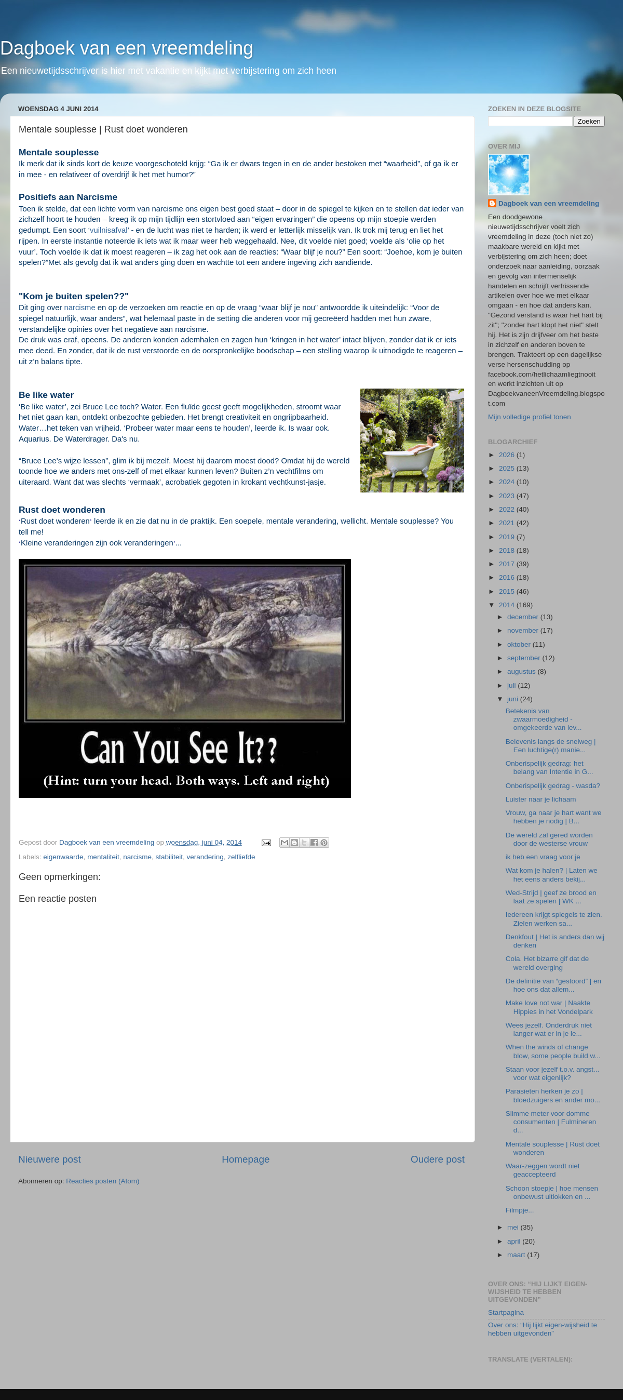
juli (512, 685)
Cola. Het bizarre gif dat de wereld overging (547, 963)
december (523, 617)
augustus (522, 671)
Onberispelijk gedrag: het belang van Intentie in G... (549, 767)
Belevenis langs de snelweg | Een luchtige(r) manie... (551, 746)
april (514, 1241)
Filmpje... (520, 1210)
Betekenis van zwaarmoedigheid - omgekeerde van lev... (544, 719)
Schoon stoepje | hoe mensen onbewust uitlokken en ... (552, 1192)
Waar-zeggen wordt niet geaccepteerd (543, 1170)
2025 (508, 468)
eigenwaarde (63, 857)
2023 (508, 496)
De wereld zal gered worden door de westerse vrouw (549, 839)
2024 (508, 482)
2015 (508, 591)
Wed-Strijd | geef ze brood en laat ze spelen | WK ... (551, 897)
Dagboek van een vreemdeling (126, 48)
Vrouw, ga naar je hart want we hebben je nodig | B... (554, 817)
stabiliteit (169, 857)
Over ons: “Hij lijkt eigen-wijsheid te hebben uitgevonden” (542, 1329)
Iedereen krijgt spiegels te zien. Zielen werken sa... (554, 919)
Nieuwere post (49, 1159)
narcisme (79, 307)
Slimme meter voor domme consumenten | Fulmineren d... (551, 1122)
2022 (508, 509)
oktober (520, 644)
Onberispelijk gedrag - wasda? (553, 786)
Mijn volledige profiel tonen (529, 417)
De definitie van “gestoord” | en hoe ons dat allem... (553, 985)
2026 (508, 455)
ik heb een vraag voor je (543, 857)
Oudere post (438, 1159)
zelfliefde (241, 857)
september (525, 658)
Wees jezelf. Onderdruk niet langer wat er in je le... (549, 1029)
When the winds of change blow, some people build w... (553, 1051)
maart (517, 1255)
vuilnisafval (109, 230)
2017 (508, 564)
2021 (508, 523)
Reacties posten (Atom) (102, 1181)
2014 (508, 605)
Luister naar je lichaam (541, 799)
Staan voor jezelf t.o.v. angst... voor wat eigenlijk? (553, 1073)
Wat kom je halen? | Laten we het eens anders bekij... (552, 874)
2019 (508, 537)
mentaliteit (103, 857)
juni (513, 699)
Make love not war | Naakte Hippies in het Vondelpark (549, 1007)
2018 (508, 550)
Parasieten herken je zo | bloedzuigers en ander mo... (553, 1095)
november (523, 630)
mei (514, 1227)
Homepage (245, 1159)
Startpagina (506, 1312)
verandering (205, 857)
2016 (508, 577)
